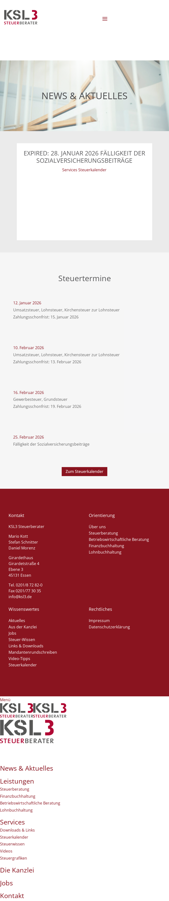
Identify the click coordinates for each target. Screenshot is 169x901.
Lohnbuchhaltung (105, 552)
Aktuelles (17, 620)
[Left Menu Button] (5, 699)
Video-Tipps (19, 658)
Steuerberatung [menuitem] (14, 789)
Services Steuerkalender (84, 170)
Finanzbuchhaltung (106, 545)
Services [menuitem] (12, 821)
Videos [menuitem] (6, 851)
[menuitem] (27, 741)
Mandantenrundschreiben (33, 652)
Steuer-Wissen (22, 639)
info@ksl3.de (20, 596)
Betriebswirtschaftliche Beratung (119, 539)
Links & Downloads (26, 646)
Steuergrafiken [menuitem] (13, 858)
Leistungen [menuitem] (17, 781)
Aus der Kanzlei (23, 627)
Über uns (97, 526)
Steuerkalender (23, 665)
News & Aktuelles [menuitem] (26, 768)
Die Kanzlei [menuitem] (17, 869)
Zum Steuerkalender (84, 471)
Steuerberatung (103, 533)
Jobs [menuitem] (6, 882)
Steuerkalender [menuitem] (14, 837)
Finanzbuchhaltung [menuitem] (17, 796)
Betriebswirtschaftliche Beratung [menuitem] (30, 803)
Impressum (99, 620)
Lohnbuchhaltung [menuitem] (16, 810)
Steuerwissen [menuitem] (12, 844)
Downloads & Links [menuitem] (17, 830)
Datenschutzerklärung (109, 627)
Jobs (12, 633)
